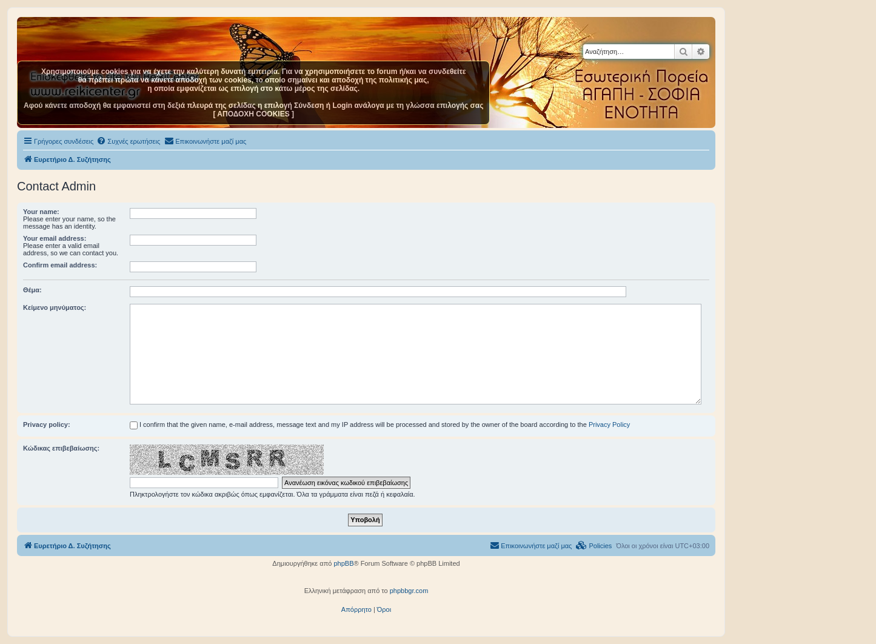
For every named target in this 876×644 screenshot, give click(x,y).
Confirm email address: (60, 265)
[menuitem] (128, 141)
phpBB (343, 563)
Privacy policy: (46, 424)
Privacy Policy (609, 424)
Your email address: (54, 238)
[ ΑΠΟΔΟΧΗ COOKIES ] (253, 114)
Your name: (41, 211)
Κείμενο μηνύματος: (54, 307)
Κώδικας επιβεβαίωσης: (61, 448)
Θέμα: (32, 289)
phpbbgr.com (409, 590)
